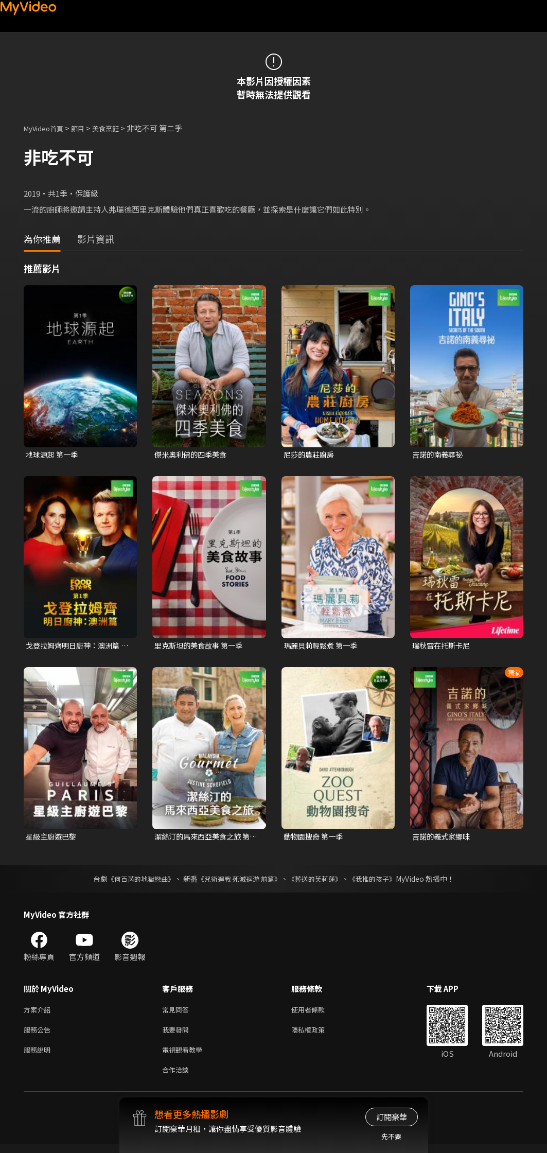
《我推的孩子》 (380, 881)
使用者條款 (316, 1012)
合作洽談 (177, 1077)
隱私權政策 (316, 1034)
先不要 (391, 1136)
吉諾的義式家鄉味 (443, 838)
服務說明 (39, 1056)
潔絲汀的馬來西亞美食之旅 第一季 (205, 838)
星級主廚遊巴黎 (53, 838)
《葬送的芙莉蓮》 (318, 881)
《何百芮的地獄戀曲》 (134, 881)
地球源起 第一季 (53, 454)
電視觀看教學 (185, 1056)
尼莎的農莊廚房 (311, 454)
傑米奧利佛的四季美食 (193, 454)
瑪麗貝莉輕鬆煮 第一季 (323, 646)
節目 (86, 128)
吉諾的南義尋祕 (439, 454)
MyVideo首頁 (47, 128)
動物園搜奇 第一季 (315, 838)
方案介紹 (39, 1012)
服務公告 (39, 1034)
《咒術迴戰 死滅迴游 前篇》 (238, 881)
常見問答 (177, 1012)
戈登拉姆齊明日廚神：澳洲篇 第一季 (76, 646)
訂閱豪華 (391, 1116)
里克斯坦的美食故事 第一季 (201, 646)
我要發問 (177, 1034)
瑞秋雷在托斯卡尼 (443, 646)
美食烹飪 (116, 128)
